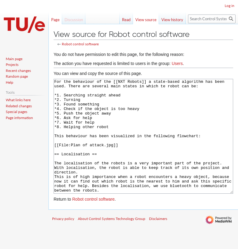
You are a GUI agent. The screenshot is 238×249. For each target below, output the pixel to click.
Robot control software (80, 44)
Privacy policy (63, 241)
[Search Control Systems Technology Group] (212, 19)
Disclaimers (158, 241)
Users (177, 63)
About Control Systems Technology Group (111, 241)
